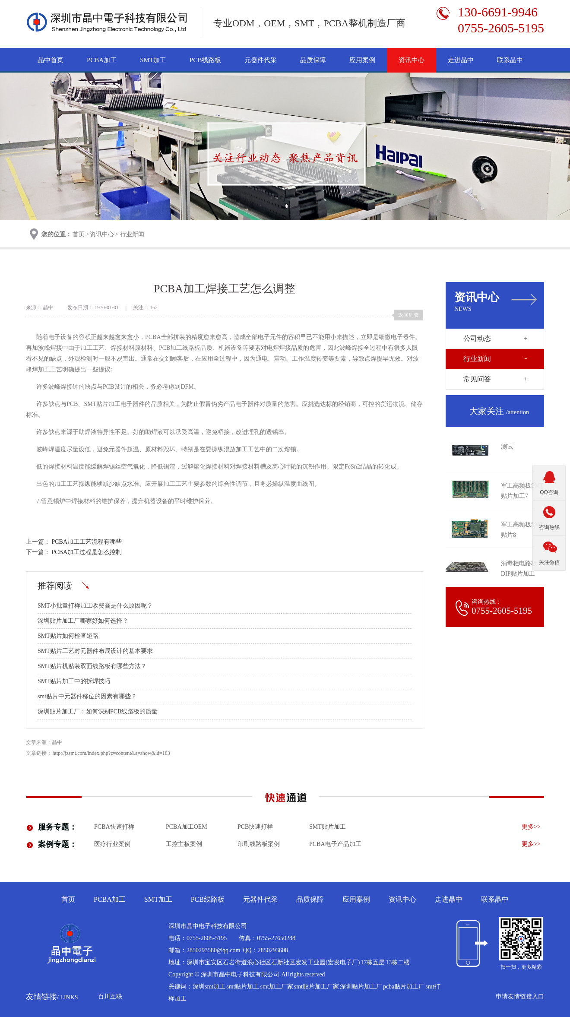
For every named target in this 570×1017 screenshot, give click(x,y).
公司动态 (477, 338)
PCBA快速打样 (114, 827)
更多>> (531, 827)
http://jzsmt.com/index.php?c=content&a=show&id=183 (111, 753)
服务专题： (57, 827)
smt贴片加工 (327, 827)
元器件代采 (260, 60)
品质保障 (313, 60)
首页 (79, 234)
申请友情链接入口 (520, 996)
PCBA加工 (102, 60)
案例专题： (57, 844)
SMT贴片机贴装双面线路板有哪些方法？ (92, 666)
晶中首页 (50, 60)
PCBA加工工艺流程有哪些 (87, 542)
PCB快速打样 (255, 827)
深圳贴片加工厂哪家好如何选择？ (83, 621)
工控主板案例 (184, 844)
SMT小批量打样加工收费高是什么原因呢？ (95, 605)
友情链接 (52, 996)
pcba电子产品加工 (335, 844)
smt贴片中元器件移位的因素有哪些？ (87, 696)
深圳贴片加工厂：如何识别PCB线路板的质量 (98, 711)
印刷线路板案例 (259, 844)
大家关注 (499, 411)
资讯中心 (411, 60)
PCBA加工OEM (186, 827)
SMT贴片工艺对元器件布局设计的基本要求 (95, 651)
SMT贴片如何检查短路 (68, 636)
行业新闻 (132, 234)
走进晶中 (461, 60)
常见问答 (477, 379)
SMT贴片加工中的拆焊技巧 (74, 681)
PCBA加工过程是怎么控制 (87, 552)
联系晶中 (510, 60)
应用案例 (362, 60)
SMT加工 (153, 60)
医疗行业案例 (112, 844)
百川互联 (110, 996)
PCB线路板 (205, 60)
